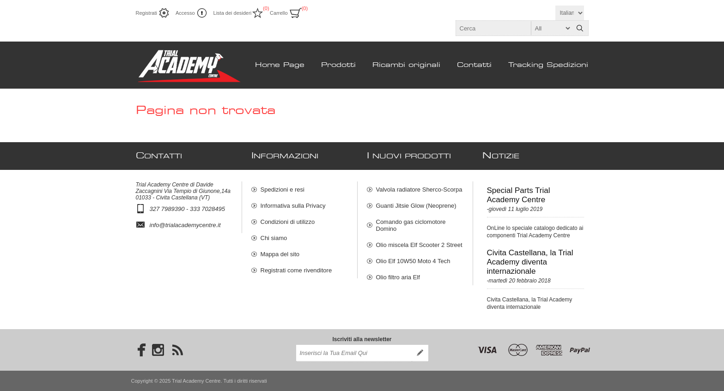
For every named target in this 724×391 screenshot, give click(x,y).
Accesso (185, 13)
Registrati (146, 13)
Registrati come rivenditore (296, 270)
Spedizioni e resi (282, 189)
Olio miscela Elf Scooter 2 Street (419, 244)
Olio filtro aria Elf (398, 277)
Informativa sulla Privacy (293, 205)
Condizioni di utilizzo (288, 221)
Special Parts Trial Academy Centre (518, 195)
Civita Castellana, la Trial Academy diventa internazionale (530, 262)
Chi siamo (274, 238)
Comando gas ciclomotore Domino (411, 225)
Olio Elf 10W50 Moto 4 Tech (413, 261)
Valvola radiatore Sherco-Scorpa (419, 189)
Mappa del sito (280, 254)
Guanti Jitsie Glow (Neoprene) (416, 205)
